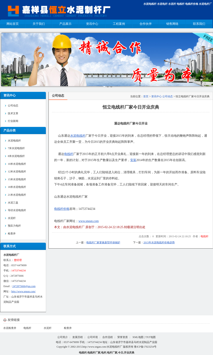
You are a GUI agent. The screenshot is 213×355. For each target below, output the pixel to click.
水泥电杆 (162, 3)
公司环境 (92, 337)
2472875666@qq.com (24, 286)
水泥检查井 (9, 328)
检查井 (68, 328)
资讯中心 (156, 96)
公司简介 (62, 337)
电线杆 (181, 3)
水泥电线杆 (149, 3)
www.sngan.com (88, 221)
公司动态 (167, 96)
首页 (145, 96)
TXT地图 (150, 337)
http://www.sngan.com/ (23, 291)
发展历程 (77, 337)
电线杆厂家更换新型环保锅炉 (103, 242)
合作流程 (107, 337)
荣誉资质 (122, 337)
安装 (133, 160)
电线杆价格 (191, 3)
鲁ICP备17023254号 (145, 346)
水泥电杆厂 (205, 3)
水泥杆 (172, 3)
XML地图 (137, 337)
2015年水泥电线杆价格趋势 (159, 242)
